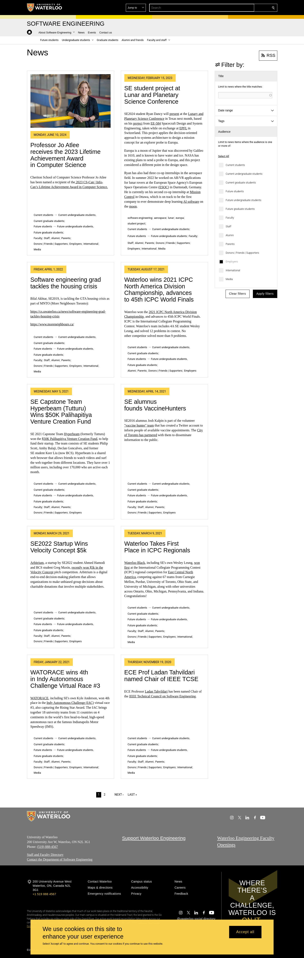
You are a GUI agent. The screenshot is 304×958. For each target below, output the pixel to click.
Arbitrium (37, 562)
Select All (223, 156)
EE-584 (156, 123)
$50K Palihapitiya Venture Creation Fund (69, 439)
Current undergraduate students (244, 173)
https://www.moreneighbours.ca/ (52, 324)
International (233, 270)
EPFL (183, 128)
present (174, 114)
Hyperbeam (72, 434)
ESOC (163, 187)
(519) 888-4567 (47, 846)
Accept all (245, 932)
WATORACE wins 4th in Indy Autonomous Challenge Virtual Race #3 (65, 679)
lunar (171, 217)
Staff (228, 226)
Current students (235, 165)
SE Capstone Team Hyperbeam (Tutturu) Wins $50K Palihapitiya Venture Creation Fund (61, 411)
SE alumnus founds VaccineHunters (155, 405)
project (137, 123)
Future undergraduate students (243, 200)
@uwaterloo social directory (196, 918)
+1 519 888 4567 (44, 894)
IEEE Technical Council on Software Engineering (162, 696)
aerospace (160, 217)
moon (133, 206)
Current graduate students (241, 182)
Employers (232, 261)
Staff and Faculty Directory (45, 854)
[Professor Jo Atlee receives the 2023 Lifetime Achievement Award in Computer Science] (70, 101)
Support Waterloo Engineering (153, 838)
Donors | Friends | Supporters (242, 252)
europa (180, 217)
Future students (235, 191)
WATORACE (39, 698)
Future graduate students (240, 208)
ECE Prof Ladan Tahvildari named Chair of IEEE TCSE (161, 675)
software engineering (140, 217)
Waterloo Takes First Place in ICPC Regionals (157, 547)
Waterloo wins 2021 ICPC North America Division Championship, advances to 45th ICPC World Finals (159, 289)
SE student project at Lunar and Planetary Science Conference (152, 95)
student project (136, 223)
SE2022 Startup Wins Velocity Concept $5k (59, 547)
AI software (191, 201)
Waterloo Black (134, 562)
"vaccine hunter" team (139, 425)
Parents (230, 244)
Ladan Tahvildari (156, 691)
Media (229, 279)
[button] (243, 7)
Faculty (230, 217)
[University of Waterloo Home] (44, 7)
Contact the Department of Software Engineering (59, 859)
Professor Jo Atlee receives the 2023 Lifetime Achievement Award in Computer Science (65, 155)
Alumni (230, 235)
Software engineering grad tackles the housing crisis (65, 283)
